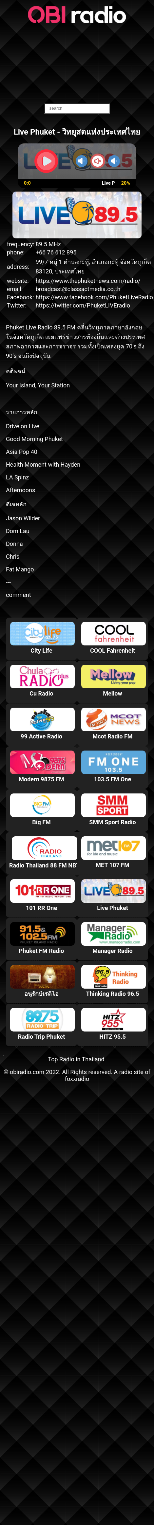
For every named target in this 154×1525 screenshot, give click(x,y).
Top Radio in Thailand (76, 1059)
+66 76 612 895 (56, 252)
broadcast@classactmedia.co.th (78, 289)
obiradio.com (27, 1072)
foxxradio (77, 1078)
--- (8, 582)
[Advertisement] (77, 64)
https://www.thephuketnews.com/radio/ (88, 280)
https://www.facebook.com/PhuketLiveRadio (94, 297)
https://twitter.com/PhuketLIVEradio (83, 305)
